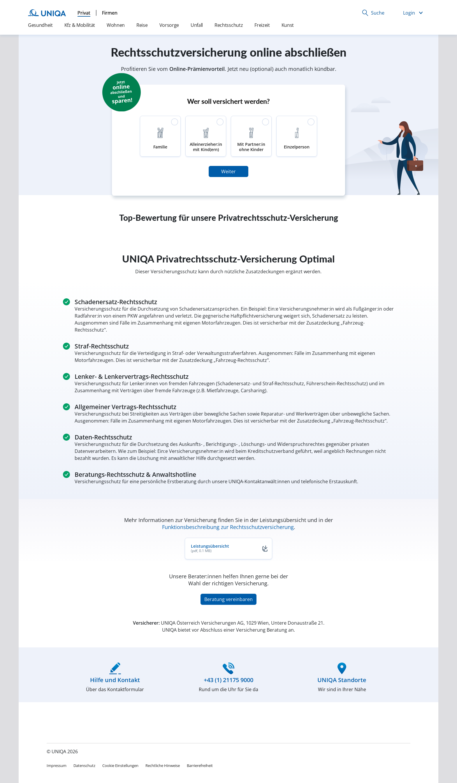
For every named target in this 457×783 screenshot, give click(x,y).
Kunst (288, 25)
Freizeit (262, 25)
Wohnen (116, 25)
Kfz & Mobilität (79, 25)
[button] (373, 13)
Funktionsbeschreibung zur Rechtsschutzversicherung (228, 526)
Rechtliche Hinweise (162, 765)
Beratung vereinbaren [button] (228, 599)
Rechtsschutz (229, 25)
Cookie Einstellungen (120, 765)
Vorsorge (169, 25)
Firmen (109, 13)
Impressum (56, 765)
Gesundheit (40, 25)
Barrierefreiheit (200, 765)
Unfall (197, 25)
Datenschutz (84, 765)
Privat (84, 13)
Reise (141, 25)
